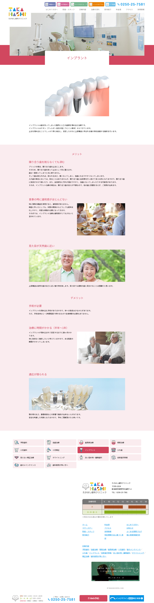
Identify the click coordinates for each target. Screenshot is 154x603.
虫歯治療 (56, 442)
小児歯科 (23, 450)
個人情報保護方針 (133, 535)
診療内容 (82, 9)
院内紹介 (107, 9)
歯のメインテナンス (28, 465)
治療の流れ (95, 9)
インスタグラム (98, 4)
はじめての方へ (52, 9)
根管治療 (120, 442)
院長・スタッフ (69, 9)
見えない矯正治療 (27, 457)
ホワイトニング (59, 457)
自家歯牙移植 (122, 457)
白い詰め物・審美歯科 (93, 457)
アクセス (129, 9)
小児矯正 (56, 450)
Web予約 (94, 598)
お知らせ (130, 528)
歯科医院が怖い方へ (60, 465)
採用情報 (141, 9)
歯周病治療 (89, 442)
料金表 (118, 9)
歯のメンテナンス (134, 549)
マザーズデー (87, 528)
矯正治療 (85, 556)
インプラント (90, 450)
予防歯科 (23, 442)
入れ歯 (119, 450)
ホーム (84, 524)
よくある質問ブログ (134, 531)
